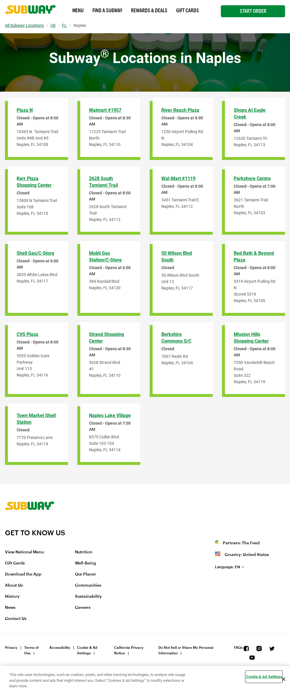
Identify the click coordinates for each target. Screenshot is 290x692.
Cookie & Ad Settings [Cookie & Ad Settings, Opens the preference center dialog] (264, 676)
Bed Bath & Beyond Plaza (254, 256)
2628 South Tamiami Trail (103, 182)
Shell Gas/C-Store (35, 253)
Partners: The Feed (241, 543)
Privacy (11, 647)
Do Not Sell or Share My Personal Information (185, 650)
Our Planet (85, 574)
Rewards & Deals (149, 10)
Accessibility (59, 647)
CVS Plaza (27, 334)
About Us (14, 585)
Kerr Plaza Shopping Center (34, 182)
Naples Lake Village (110, 415)
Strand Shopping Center (106, 338)
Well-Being (85, 563)
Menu (78, 10)
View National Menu (24, 552)
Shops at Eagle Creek (249, 113)
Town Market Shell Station (36, 419)
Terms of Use (31, 650)
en (227, 567)
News (10, 608)
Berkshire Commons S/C (176, 338)
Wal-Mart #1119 (178, 178)
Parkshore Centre (252, 178)
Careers (82, 608)
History (12, 597)
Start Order (253, 11)
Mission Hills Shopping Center (251, 338)
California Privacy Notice (129, 650)
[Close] (283, 679)
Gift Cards (187, 10)
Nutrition (83, 552)
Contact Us (16, 619)
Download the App (23, 574)
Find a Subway (107, 10)
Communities (88, 585)
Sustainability (88, 597)
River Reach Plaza (180, 110)
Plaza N (25, 110)
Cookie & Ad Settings (87, 650)
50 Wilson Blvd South (176, 256)
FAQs (238, 647)
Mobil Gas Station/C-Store (105, 256)
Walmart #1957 (105, 110)
